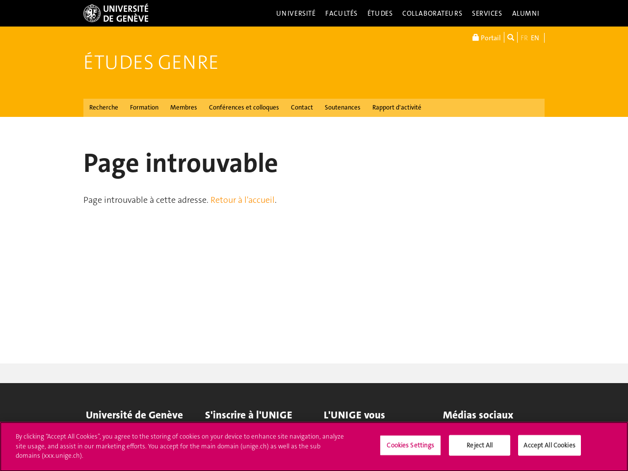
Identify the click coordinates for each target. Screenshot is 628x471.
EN (535, 37)
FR (524, 37)
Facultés (341, 13)
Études (379, 13)
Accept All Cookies (549, 448)
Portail (486, 37)
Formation (144, 107)
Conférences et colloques (244, 107)
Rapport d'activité (396, 107)
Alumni (526, 13)
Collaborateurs (432, 13)
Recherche (103, 107)
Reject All (480, 448)
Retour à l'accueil (242, 200)
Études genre (151, 62)
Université (296, 13)
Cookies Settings (410, 448)
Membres (183, 107)
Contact (302, 107)
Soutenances (343, 107)
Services (487, 13)
